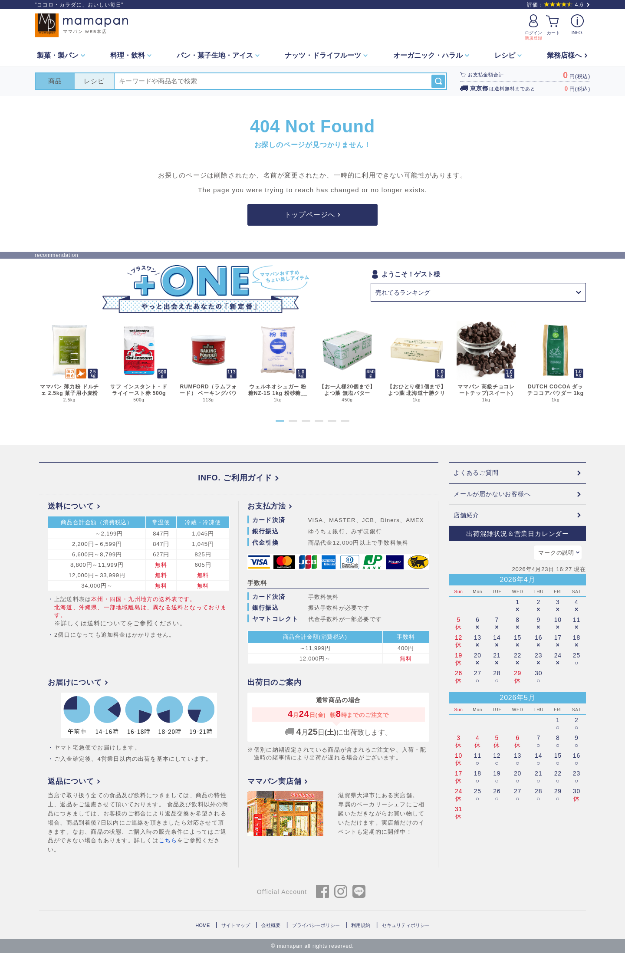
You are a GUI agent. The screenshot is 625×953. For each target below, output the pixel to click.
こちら (168, 841)
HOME (202, 925)
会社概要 (270, 925)
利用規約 (360, 925)
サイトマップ (235, 925)
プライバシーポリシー (316, 925)
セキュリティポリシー (406, 925)
